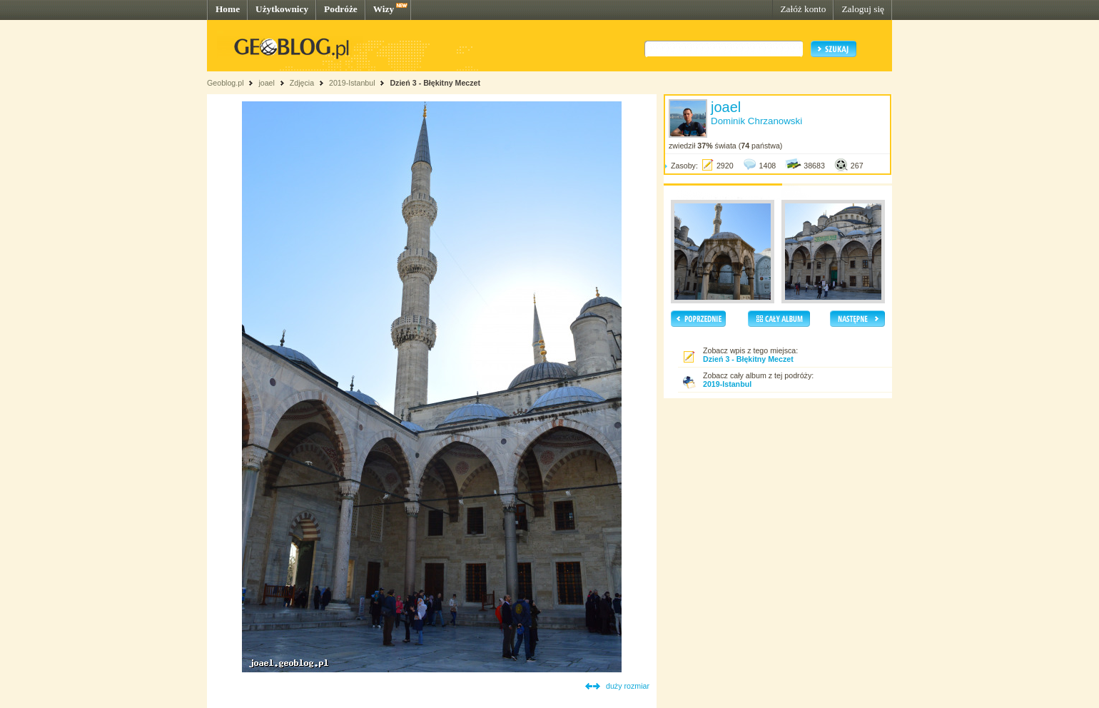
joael (266, 83)
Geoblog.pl (225, 83)
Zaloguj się (862, 9)
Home (228, 9)
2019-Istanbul (352, 83)
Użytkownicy (281, 9)
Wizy (383, 9)
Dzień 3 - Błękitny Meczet (435, 83)
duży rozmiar (627, 686)
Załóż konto (803, 9)
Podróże (341, 9)
